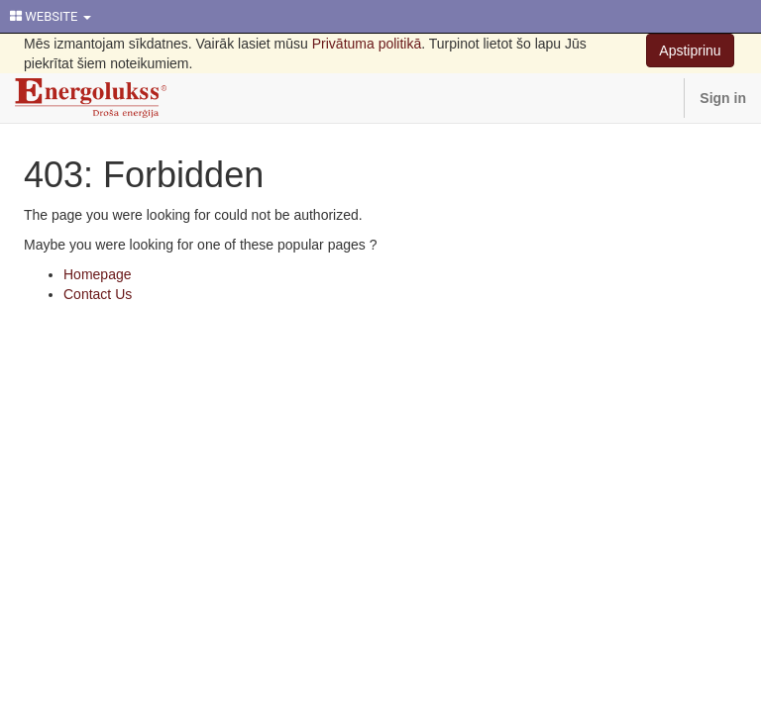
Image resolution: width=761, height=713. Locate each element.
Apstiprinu (689, 50)
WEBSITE (50, 16)
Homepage (97, 274)
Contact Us (97, 294)
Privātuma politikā (367, 43)
